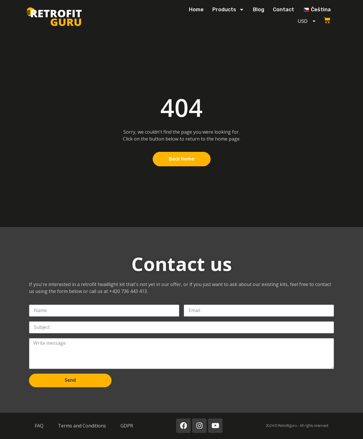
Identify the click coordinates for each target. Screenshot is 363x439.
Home (196, 9)
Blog (258, 9)
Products (228, 9)
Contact (283, 9)
